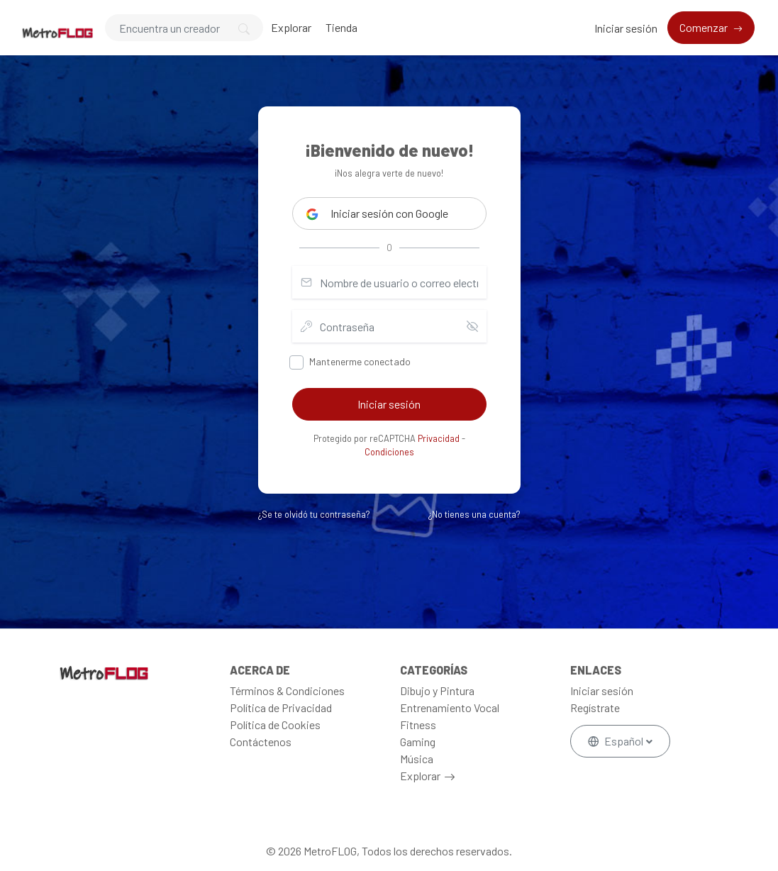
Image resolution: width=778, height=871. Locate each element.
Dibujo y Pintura (437, 690)
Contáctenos (260, 741)
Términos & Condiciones (287, 690)
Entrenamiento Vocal (449, 707)
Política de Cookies (275, 724)
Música (416, 758)
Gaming (417, 741)
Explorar (291, 27)
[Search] (184, 27)
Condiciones (389, 451)
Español (616, 741)
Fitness (418, 724)
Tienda (341, 27)
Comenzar (704, 27)
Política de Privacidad (281, 707)
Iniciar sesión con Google (377, 213)
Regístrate (595, 707)
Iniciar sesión (625, 28)
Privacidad (439, 438)
